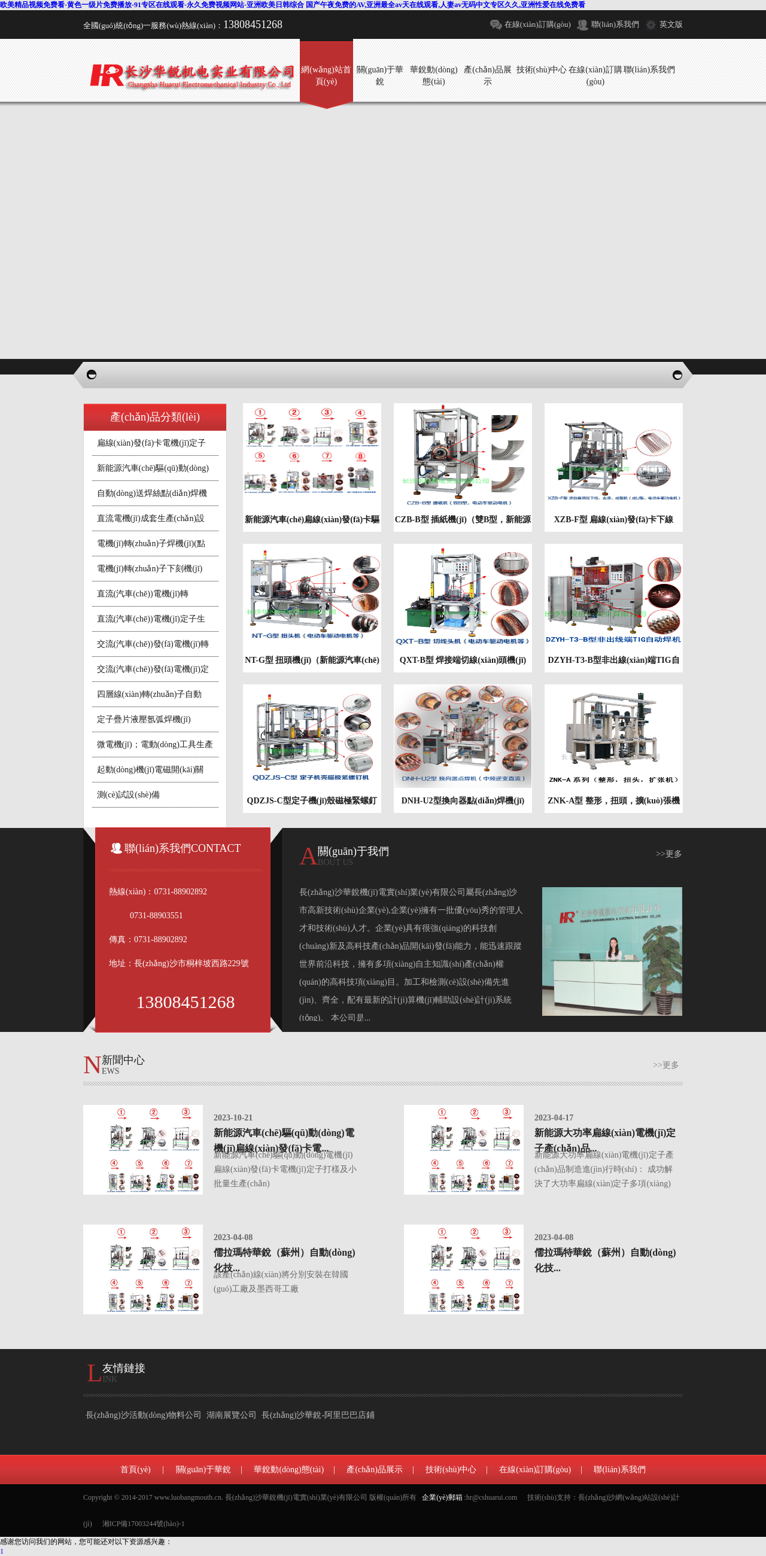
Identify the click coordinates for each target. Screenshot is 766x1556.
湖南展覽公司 (231, 1415)
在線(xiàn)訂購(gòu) (537, 24)
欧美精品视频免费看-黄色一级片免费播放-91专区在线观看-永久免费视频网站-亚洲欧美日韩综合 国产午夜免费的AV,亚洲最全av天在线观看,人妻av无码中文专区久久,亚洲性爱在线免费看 (292, 5)
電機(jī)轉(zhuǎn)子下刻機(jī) (150, 568)
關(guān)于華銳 (204, 1469)
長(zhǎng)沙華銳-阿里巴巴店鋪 (318, 1415)
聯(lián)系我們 (615, 24)
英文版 (671, 24)
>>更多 (669, 853)
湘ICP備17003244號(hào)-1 (143, 1524)
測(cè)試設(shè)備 (128, 794)
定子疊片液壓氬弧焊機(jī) (144, 719)
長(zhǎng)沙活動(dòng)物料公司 (144, 1415)
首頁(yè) (135, 1469)
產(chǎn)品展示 (374, 1469)
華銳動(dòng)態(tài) (289, 1469)
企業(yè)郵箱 (442, 1497)
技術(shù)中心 (450, 1469)
